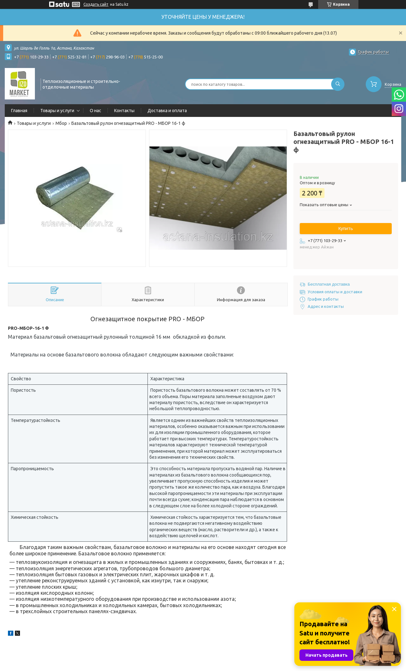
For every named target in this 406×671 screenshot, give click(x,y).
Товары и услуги (57, 110)
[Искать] (337, 84)
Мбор (61, 123)
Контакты (124, 110)
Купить (345, 228)
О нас (95, 110)
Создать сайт (95, 4)
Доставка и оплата (167, 110)
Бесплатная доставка (329, 284)
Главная (19, 110)
